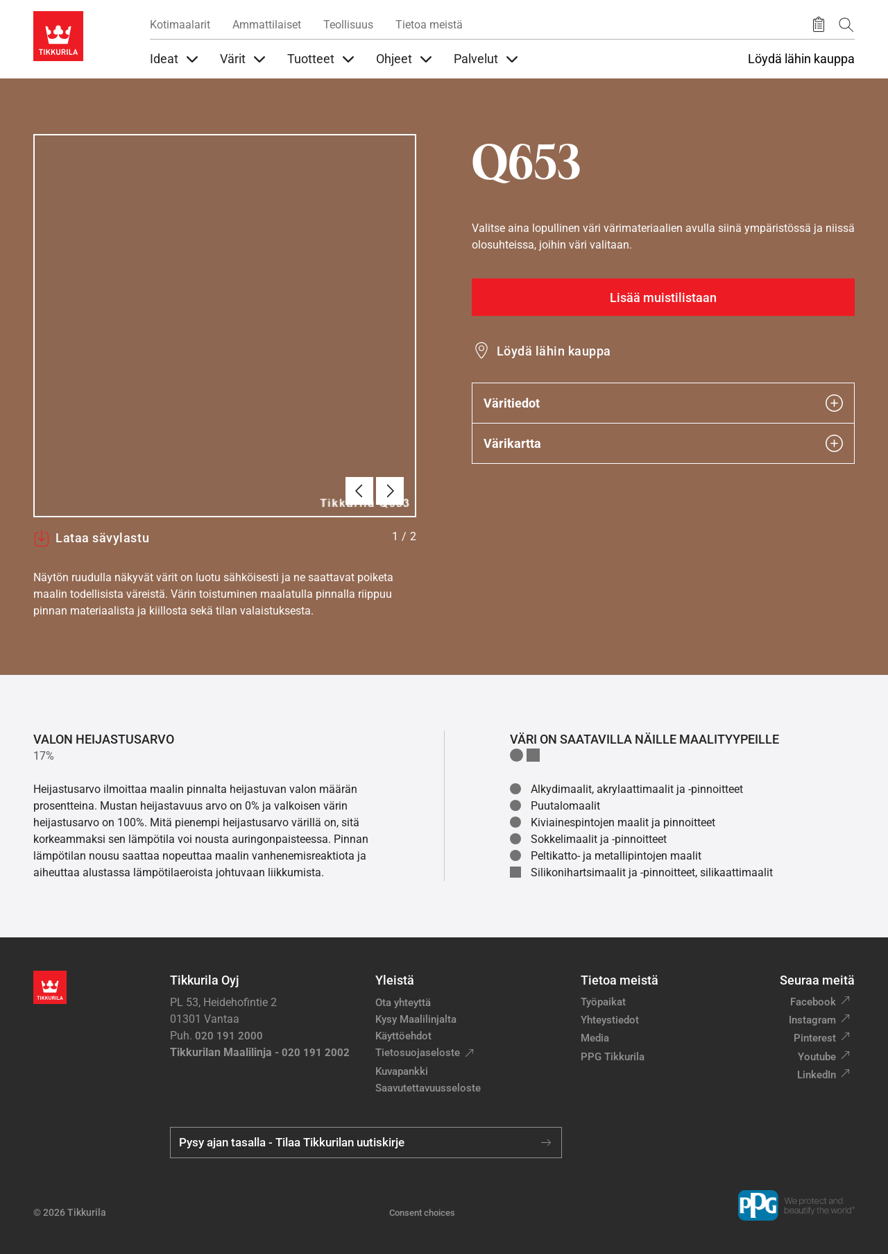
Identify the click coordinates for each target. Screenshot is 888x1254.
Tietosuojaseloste (417, 1052)
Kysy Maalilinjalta (415, 1019)
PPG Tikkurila (612, 1057)
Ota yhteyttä (403, 1002)
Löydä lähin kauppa (801, 59)
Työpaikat (603, 1002)
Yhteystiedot (610, 1020)
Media (595, 1038)
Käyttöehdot (403, 1036)
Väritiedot (663, 403)
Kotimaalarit (180, 24)
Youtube (817, 1057)
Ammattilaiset (266, 24)
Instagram (812, 1020)
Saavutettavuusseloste (428, 1088)
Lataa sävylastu (91, 538)
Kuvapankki (401, 1071)
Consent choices (422, 1212)
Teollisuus (348, 24)
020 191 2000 (229, 1036)
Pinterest (815, 1038)
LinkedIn (816, 1075)
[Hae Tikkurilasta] (846, 24)
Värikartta (663, 443)
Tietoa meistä (429, 24)
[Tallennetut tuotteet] (818, 25)
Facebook (813, 1002)
